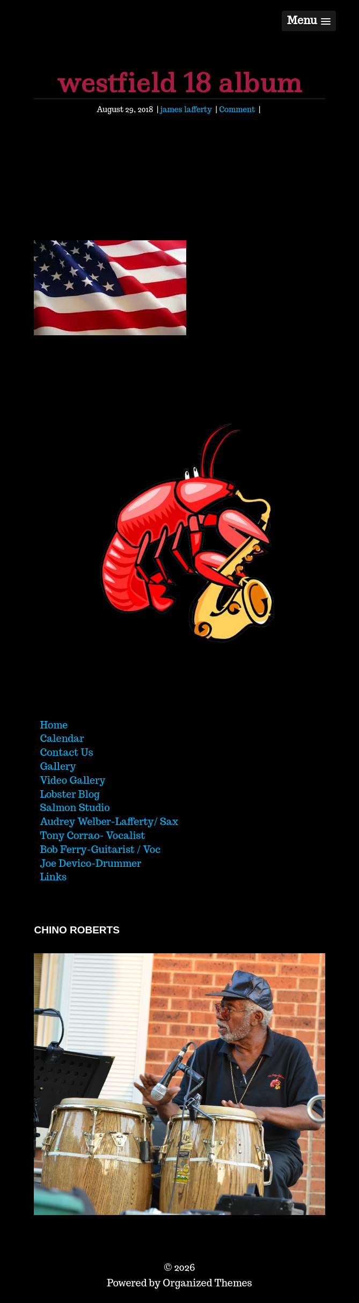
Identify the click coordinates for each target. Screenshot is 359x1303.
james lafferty (186, 109)
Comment (237, 109)
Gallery (58, 766)
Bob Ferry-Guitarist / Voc (100, 849)
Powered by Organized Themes (179, 1283)
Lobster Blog (69, 794)
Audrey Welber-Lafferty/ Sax (109, 821)
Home (54, 725)
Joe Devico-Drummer (90, 863)
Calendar (62, 738)
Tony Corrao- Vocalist (92, 835)
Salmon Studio (74, 807)
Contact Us (66, 752)
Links (53, 877)
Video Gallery (72, 780)
